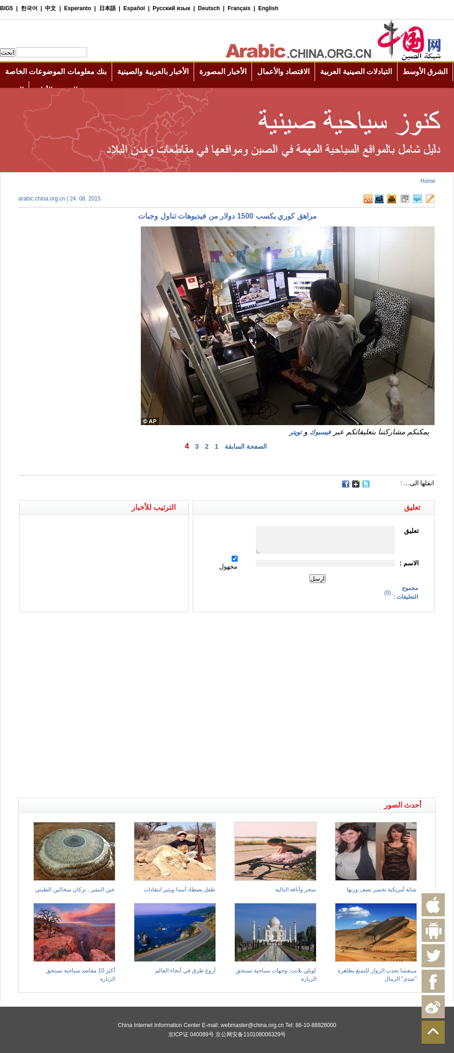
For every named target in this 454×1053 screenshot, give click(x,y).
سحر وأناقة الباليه (295, 889)
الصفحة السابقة (246, 446)
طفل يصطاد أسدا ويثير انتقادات (179, 889)
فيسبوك (320, 432)
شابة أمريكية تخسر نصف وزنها (381, 889)
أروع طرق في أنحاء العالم (185, 970)
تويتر (295, 432)
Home (427, 181)
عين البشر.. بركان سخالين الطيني (75, 889)
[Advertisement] (88, 705)
